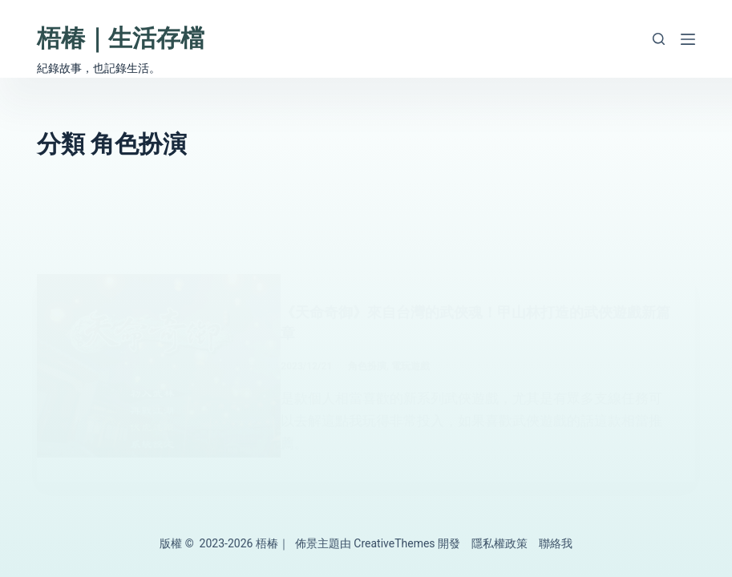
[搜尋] (659, 39)
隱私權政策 (499, 543)
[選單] (688, 39)
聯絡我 (555, 543)
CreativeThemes (394, 543)
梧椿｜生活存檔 (120, 38)
